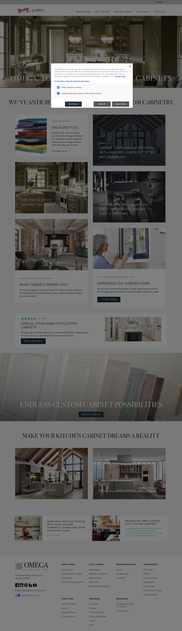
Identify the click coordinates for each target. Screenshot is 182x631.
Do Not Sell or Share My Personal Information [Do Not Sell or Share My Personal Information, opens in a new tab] (72, 81)
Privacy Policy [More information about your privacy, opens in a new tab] (120, 76)
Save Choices (73, 104)
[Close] (130, 66)
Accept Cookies (120, 104)
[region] (92, 85)
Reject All (102, 104)
